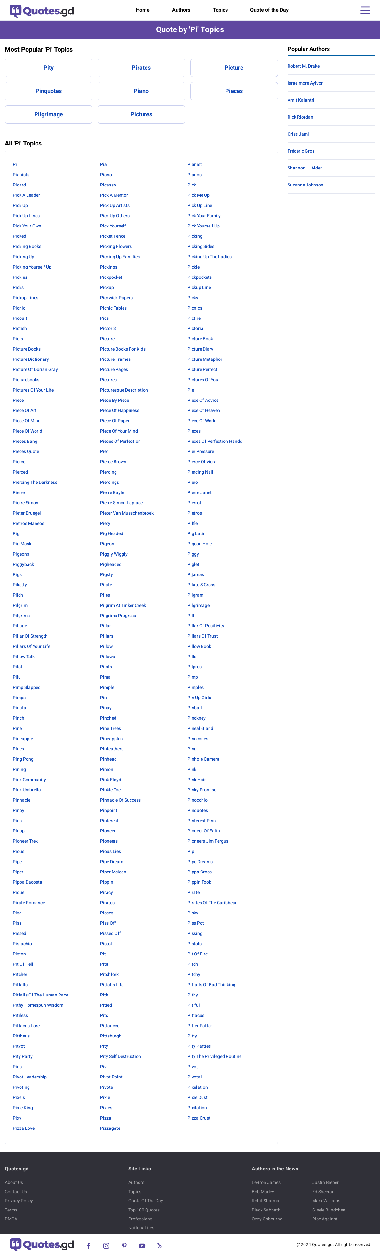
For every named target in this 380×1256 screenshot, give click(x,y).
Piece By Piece (114, 400)
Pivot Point (111, 1077)
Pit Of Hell (23, 964)
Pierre (19, 492)
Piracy (106, 892)
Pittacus (195, 1015)
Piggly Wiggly (114, 554)
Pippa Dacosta (27, 882)
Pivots (106, 1087)
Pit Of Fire (197, 954)
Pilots (106, 667)
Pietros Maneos (28, 523)
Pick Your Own (27, 226)
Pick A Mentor (114, 195)
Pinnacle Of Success (120, 800)
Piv (103, 1066)
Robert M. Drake (304, 66)
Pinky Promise (201, 790)
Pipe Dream (111, 861)
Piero (192, 482)
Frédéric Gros (301, 151)
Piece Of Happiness (119, 410)
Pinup (19, 831)
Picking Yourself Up (32, 267)
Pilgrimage (48, 114)
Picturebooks (26, 379)
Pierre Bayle (112, 492)
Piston (19, 954)
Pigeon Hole (199, 544)
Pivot (192, 1066)
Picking (194, 236)
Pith (104, 995)
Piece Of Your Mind (119, 431)
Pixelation (197, 1087)
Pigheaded (111, 564)
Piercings (109, 482)
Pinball (194, 708)
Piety (105, 523)
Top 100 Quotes (144, 1210)
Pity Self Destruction (120, 1056)
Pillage (20, 626)
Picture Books (27, 349)
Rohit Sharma (265, 1200)
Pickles (20, 277)
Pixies (106, 1107)
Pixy (17, 1118)
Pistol (106, 943)
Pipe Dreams (200, 861)
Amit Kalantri (301, 100)
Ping (192, 749)
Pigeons (21, 554)
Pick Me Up (198, 195)
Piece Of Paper (115, 420)
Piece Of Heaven (203, 410)
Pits (104, 1015)
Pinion (106, 769)
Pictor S (108, 328)
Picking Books (27, 246)
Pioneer (107, 831)
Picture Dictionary (31, 359)
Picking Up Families (120, 256)
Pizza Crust (198, 1118)
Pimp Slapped (27, 687)
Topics (220, 10)
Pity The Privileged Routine (214, 1056)
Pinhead (108, 759)
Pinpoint (108, 810)
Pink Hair (196, 779)
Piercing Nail (200, 472)
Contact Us (16, 1191)
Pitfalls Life (111, 984)
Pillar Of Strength (30, 636)
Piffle (192, 523)
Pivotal (194, 1077)
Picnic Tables (113, 308)
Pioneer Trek (25, 841)
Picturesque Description (124, 390)
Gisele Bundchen (328, 1210)
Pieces (234, 91)
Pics (104, 318)
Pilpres (194, 667)
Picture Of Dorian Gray (35, 369)
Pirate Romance (29, 902)
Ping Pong (23, 759)
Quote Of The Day (145, 1200)
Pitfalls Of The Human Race (40, 995)
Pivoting (21, 1087)
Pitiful (193, 1005)
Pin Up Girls (199, 697)
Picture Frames (115, 359)
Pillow (106, 646)
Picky (192, 297)
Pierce (19, 462)
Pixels (19, 1097)
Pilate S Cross (201, 585)
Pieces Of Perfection (120, 441)
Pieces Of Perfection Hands (214, 441)
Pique (18, 892)
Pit (103, 954)
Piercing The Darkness (35, 482)
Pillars (106, 636)
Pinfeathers (111, 749)
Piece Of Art (24, 410)
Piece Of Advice (202, 400)
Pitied (106, 1005)
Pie (190, 390)
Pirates (141, 67)
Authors (181, 10)
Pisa (17, 913)
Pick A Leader (26, 195)
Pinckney (196, 718)
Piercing (108, 472)
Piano (141, 91)
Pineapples (111, 738)
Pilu (17, 677)
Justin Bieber (325, 1182)
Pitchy (193, 974)
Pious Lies (110, 851)
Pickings (108, 267)
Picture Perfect (202, 369)
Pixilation (197, 1107)
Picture (234, 67)
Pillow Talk (24, 656)
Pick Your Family (204, 215)
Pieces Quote (26, 451)
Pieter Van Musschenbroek (127, 513)
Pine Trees (110, 728)
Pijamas (195, 574)
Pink (191, 769)
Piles (105, 595)
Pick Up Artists (115, 205)
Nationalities (141, 1228)
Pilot (17, 667)
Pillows (107, 656)
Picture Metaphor (204, 359)
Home (143, 10)
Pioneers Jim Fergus (207, 841)
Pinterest (109, 820)
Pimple (107, 687)
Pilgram (195, 595)
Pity (49, 67)
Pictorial (196, 328)
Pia (103, 164)
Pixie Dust (197, 1097)
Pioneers (109, 841)
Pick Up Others (115, 215)
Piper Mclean (113, 872)
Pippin (106, 882)
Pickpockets (199, 277)
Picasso (108, 185)
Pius (17, 1066)
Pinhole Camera (203, 759)
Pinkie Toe (110, 790)
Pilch (18, 595)
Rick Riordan (300, 117)
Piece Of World (27, 431)
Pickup (107, 287)
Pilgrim (20, 605)
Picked (19, 236)
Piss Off (108, 923)
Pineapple (23, 738)
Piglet (193, 564)
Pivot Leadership (30, 1077)
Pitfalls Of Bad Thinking (211, 984)
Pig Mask (22, 544)
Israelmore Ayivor (305, 83)
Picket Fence (112, 236)
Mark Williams (326, 1200)
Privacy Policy (19, 1200)
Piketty (20, 585)
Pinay (106, 708)
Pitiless (20, 1015)
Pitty (192, 1036)
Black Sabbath (266, 1210)
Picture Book (200, 338)
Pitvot (19, 1046)
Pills (191, 656)
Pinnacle (21, 800)
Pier (104, 451)
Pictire (194, 318)
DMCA (11, 1219)
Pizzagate (110, 1128)
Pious (18, 851)
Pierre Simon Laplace (121, 503)
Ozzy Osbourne (267, 1219)
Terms (11, 1210)
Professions (140, 1219)
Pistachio (22, 943)
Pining (19, 769)
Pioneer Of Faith (203, 831)
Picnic (19, 308)
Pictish (20, 328)
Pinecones (197, 738)
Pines (18, 749)
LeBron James (266, 1182)
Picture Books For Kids (123, 349)
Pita (104, 964)
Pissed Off (110, 933)
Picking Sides (200, 246)
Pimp (192, 677)
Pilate (106, 585)
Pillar (105, 626)
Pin (103, 697)
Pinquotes (49, 91)
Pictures (141, 114)
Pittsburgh (111, 1036)
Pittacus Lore (26, 1025)
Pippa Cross (199, 872)
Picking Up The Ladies (209, 256)
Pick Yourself (113, 226)
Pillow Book (199, 646)
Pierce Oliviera (202, 462)
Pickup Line (199, 287)
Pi (15, 164)
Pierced (20, 472)
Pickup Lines (25, 297)
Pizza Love (24, 1128)
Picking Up (23, 256)
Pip (190, 851)
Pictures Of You (202, 379)
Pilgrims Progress (118, 615)
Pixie (105, 1097)
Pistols (194, 943)
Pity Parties (199, 1046)
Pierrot (194, 503)
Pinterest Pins (201, 820)
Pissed (19, 933)
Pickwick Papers (116, 297)
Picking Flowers (116, 246)
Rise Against (324, 1219)
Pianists (21, 174)
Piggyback (23, 564)
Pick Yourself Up (203, 226)
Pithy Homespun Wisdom (38, 1005)
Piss (17, 923)
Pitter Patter (199, 1025)
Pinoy (18, 810)
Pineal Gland (200, 728)
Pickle (193, 267)
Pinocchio (197, 800)
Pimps (19, 697)
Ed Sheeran (323, 1191)
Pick (191, 185)
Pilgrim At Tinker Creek (123, 605)
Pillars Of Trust (202, 636)
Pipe (17, 861)
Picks (18, 287)
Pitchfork (109, 974)
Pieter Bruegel (27, 513)
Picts (18, 338)
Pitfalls (20, 984)
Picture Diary (200, 349)
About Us (14, 1182)
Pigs (17, 574)
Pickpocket (111, 277)
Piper (18, 872)
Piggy (193, 554)
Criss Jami (298, 134)
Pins (17, 820)
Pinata (19, 708)
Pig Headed (111, 533)
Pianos (194, 174)
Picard (19, 185)
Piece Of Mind (27, 420)
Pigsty (106, 574)
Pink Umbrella (27, 790)
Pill (190, 615)
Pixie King (23, 1107)
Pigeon (107, 544)
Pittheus (21, 1036)
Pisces (106, 913)
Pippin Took (199, 882)
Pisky (192, 913)
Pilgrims (21, 615)
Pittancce (109, 1025)
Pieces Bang (25, 441)
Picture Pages (114, 369)
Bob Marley (263, 1191)
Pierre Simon (25, 503)
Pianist (194, 164)
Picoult (20, 318)
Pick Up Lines (26, 215)
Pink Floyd (110, 779)
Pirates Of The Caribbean (212, 902)
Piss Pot (195, 923)
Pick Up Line (199, 205)
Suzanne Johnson (305, 185)
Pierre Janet (199, 492)
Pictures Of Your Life (33, 390)
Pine (17, 728)
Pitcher (20, 974)
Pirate (193, 892)
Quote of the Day (269, 10)
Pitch (192, 964)
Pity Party (23, 1056)
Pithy (192, 995)
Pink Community (29, 779)
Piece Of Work (201, 420)
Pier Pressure (200, 451)
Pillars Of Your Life (31, 646)
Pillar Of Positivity (205, 626)
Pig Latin (196, 533)
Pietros (194, 513)
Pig (16, 533)
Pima (105, 677)
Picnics (194, 308)
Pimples (195, 687)
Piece (18, 400)
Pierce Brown (113, 462)
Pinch (18, 718)
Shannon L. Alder (305, 168)
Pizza (105, 1118)
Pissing (194, 933)
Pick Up (20, 205)
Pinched (108, 718)
